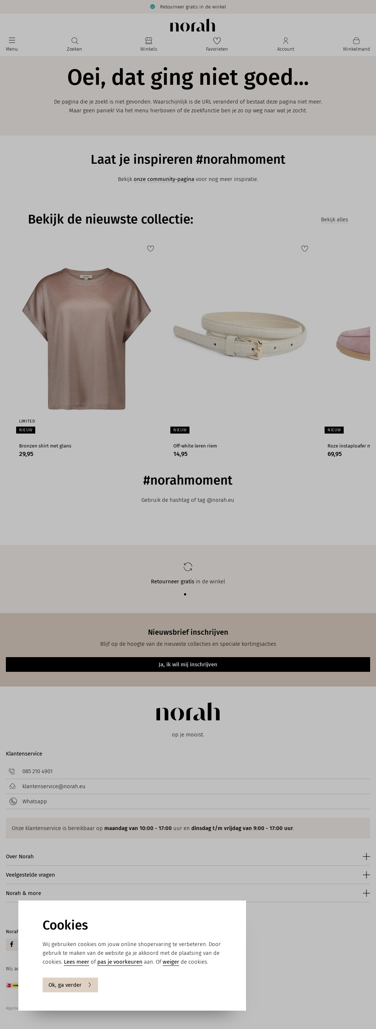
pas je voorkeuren (119, 962)
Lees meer (76, 962)
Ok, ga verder (70, 985)
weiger (171, 962)
